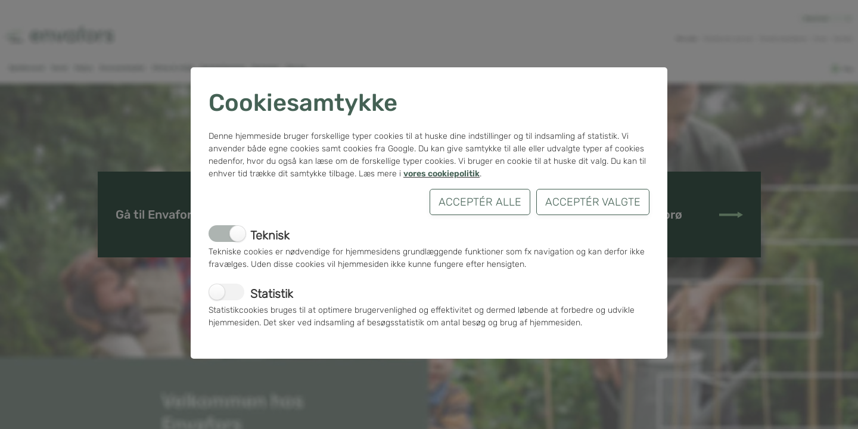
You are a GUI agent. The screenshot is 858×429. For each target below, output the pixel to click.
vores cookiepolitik (441, 174)
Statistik (271, 294)
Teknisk (270, 235)
